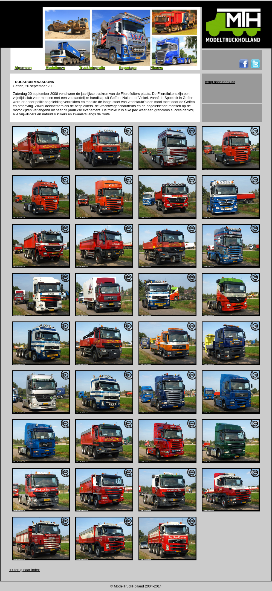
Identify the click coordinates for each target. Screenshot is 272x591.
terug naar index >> (220, 82)
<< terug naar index (24, 570)
